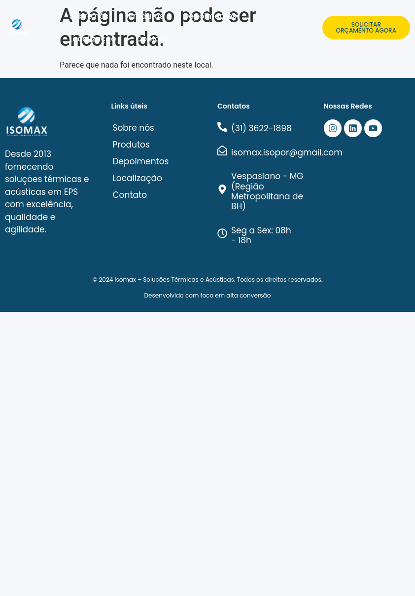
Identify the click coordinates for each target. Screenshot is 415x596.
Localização (92, 38)
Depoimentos (210, 16)
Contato (152, 38)
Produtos (146, 16)
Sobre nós (88, 16)
